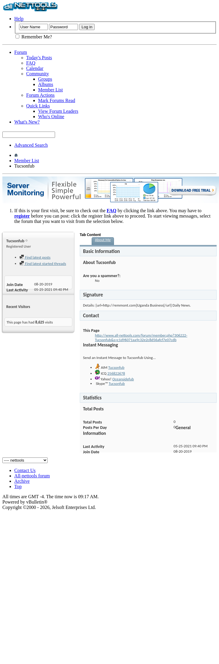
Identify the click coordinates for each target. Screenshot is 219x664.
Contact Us (25, 470)
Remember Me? (33, 36)
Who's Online (51, 116)
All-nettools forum (32, 475)
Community (37, 73)
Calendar (34, 68)
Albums (45, 84)
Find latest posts (35, 257)
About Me (103, 240)
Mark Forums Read (56, 100)
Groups (45, 79)
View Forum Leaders (58, 111)
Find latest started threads (42, 263)
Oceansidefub (123, 379)
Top (18, 486)
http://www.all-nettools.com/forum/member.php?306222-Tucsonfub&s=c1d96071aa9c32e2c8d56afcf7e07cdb (141, 337)
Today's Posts (39, 57)
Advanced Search (31, 145)
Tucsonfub (116, 367)
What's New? (27, 121)
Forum (20, 52)
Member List (50, 89)
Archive (22, 481)
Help (19, 18)
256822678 (116, 373)
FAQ (30, 62)
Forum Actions (40, 95)
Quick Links (38, 105)
